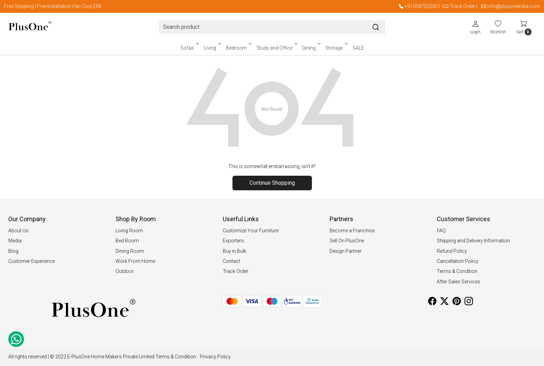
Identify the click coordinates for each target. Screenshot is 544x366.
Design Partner (346, 251)
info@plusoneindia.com (513, 6)
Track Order (462, 6)
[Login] (475, 27)
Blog (13, 251)
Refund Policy (452, 251)
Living (212, 48)
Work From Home (135, 261)
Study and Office (276, 48)
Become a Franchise (352, 230)
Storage (336, 48)
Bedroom (238, 48)
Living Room (129, 230)
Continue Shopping (272, 183)
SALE (358, 48)
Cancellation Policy (457, 261)
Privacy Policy (215, 356)
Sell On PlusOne (347, 240)
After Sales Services (458, 281)
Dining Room (130, 251)
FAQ (441, 230)
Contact (231, 261)
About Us (18, 230)
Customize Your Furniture (251, 230)
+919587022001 (423, 6)
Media (15, 240)
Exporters (233, 240)
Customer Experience (31, 261)
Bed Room (127, 240)
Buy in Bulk (234, 251)
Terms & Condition (457, 271)
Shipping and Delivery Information (473, 240)
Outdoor (125, 271)
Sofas (189, 48)
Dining (311, 48)
